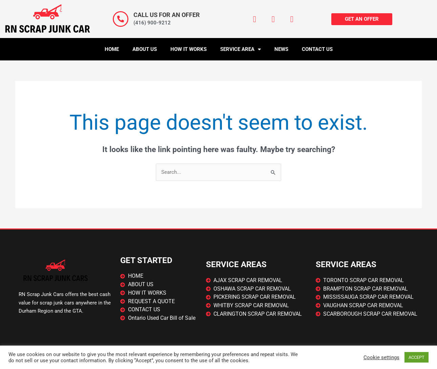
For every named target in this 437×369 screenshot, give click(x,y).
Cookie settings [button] (381, 357)
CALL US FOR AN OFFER (166, 14)
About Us (144, 49)
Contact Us (317, 49)
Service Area (240, 49)
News (281, 49)
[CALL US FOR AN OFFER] (120, 19)
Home (112, 49)
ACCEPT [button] (416, 357)
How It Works (188, 49)
